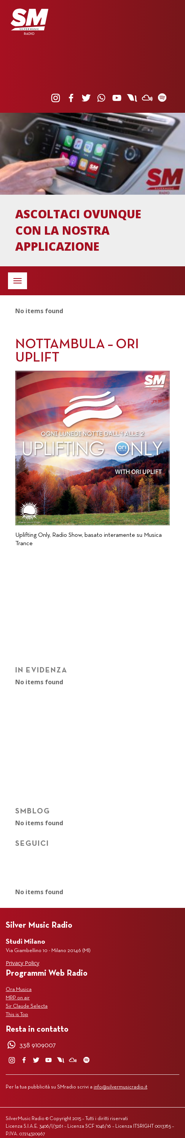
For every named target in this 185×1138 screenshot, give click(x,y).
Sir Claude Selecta (27, 1006)
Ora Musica (19, 989)
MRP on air (18, 998)
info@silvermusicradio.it (120, 1087)
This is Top (17, 1014)
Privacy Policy (22, 963)
